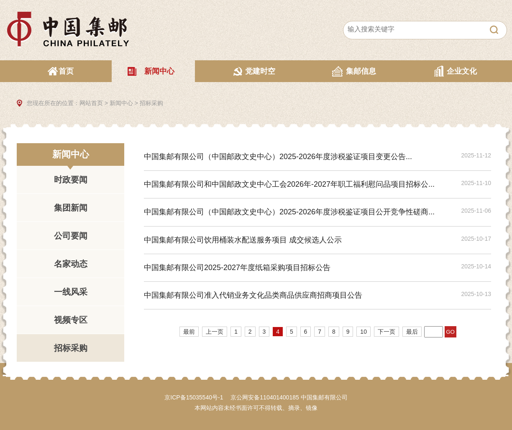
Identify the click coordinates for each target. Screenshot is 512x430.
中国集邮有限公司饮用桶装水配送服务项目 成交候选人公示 (243, 240)
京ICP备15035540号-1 (193, 397)
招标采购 (151, 103)
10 (363, 331)
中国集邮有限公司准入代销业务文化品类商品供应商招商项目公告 (253, 295)
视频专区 (70, 319)
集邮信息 (361, 71)
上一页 (214, 331)
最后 (412, 331)
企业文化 (462, 71)
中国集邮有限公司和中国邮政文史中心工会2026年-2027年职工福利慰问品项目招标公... (289, 184)
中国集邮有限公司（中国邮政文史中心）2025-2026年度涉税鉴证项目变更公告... (278, 156)
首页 (66, 71)
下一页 (386, 331)
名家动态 (70, 263)
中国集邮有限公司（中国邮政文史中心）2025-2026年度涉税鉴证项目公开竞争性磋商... (289, 212)
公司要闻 (70, 235)
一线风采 (70, 291)
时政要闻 (70, 179)
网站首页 (91, 103)
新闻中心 (159, 71)
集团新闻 (70, 207)
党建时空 (260, 71)
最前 (189, 331)
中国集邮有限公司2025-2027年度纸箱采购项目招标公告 (237, 267)
